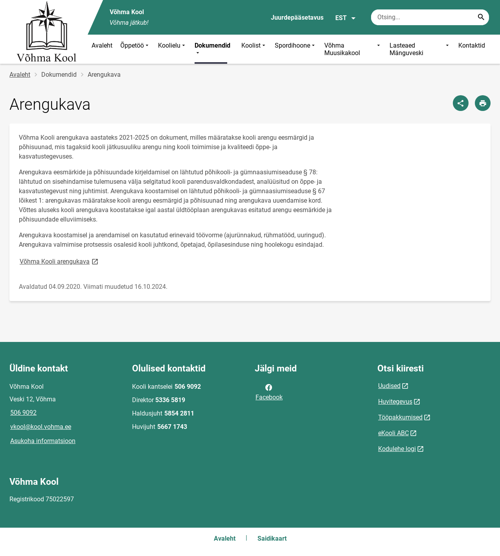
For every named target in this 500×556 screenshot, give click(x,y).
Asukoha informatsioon (42, 441)
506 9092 (23, 412)
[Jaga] (461, 103)
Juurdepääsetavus (297, 17)
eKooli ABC (393, 433)
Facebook (269, 391)
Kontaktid (471, 45)
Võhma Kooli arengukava (59, 261)
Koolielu (172, 49)
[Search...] (481, 17)
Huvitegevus (395, 401)
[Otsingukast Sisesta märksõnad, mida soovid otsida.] (430, 17)
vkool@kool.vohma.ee (40, 426)
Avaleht (102, 45)
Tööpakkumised (400, 417)
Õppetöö (135, 49)
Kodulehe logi (397, 449)
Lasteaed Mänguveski (420, 49)
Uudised (389, 386)
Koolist (254, 49)
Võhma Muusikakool (353, 49)
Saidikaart (272, 538)
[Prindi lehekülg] (483, 103)
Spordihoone (295, 49)
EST (345, 18)
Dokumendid (212, 49)
